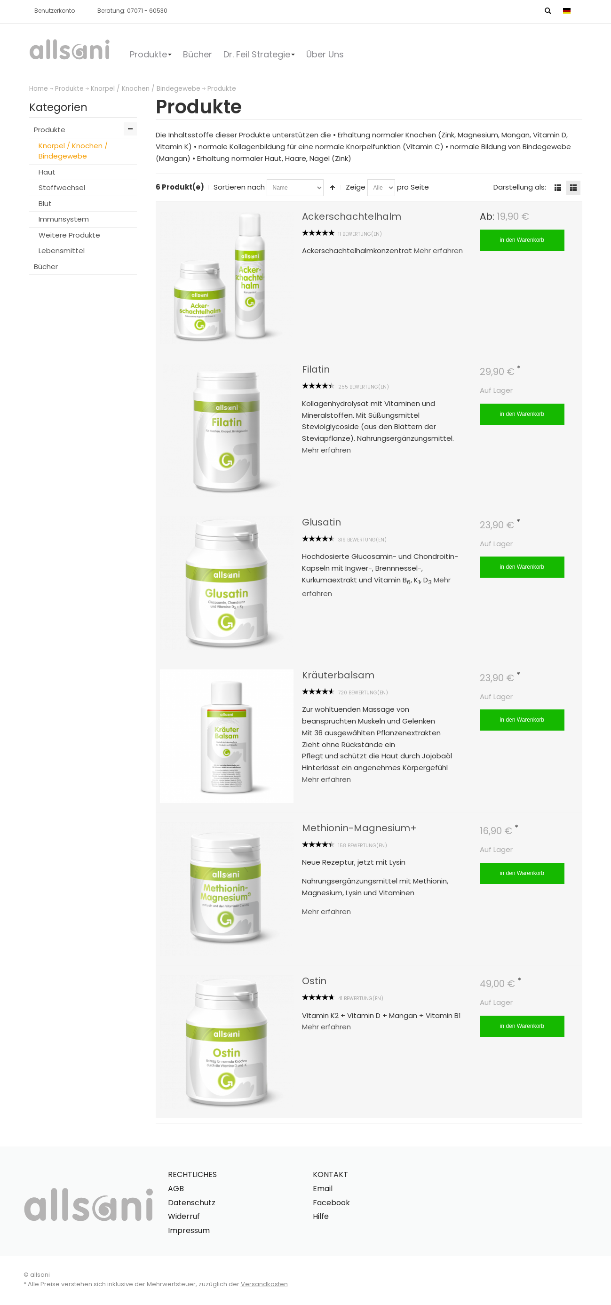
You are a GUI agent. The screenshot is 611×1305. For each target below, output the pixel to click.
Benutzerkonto (54, 11)
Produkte (69, 89)
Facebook (331, 1202)
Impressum (189, 1230)
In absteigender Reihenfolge (332, 188)
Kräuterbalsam (338, 675)
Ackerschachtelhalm (351, 216)
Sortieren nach (239, 187)
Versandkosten (264, 1284)
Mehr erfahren (438, 250)
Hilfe (321, 1216)
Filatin (316, 369)
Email (323, 1188)
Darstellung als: (519, 187)
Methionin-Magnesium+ (359, 828)
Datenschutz (191, 1202)
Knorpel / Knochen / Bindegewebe (145, 89)
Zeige (355, 187)
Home (38, 89)
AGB (176, 1188)
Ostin (314, 980)
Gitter (558, 188)
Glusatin (321, 522)
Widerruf (184, 1216)
